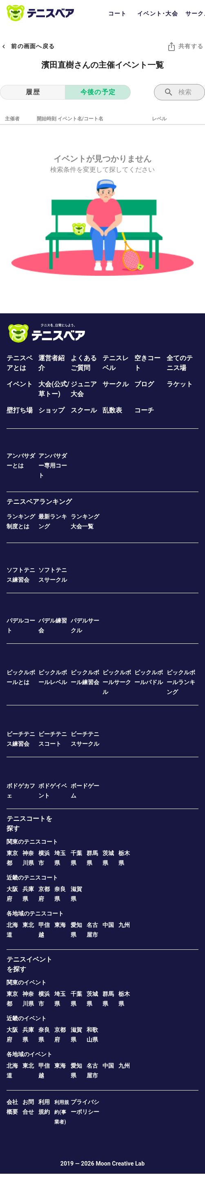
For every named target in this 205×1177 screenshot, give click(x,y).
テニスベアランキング (39, 501)
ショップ (51, 410)
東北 (28, 925)
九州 (124, 925)
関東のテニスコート (32, 841)
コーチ (144, 410)
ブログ (144, 384)
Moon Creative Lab (120, 1163)
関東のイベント (27, 982)
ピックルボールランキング (181, 682)
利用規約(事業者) (61, 1112)
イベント (20, 384)
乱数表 (112, 410)
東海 (60, 925)
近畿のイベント (27, 1018)
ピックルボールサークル (116, 682)
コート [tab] (117, 13)
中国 (108, 925)
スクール (84, 410)
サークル (115, 384)
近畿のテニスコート (32, 877)
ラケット (180, 384)
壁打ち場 (20, 410)
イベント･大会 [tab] (157, 13)
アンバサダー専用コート (52, 465)
